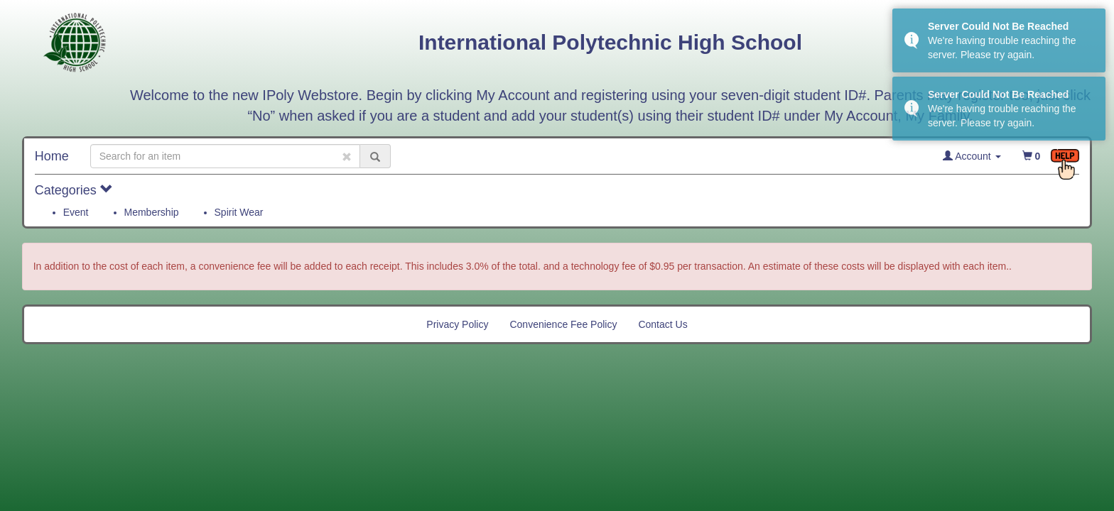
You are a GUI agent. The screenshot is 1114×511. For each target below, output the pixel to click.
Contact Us (662, 324)
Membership (151, 212)
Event (76, 212)
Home (52, 156)
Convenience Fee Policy (563, 324)
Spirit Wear (239, 212)
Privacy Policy (457, 324)
